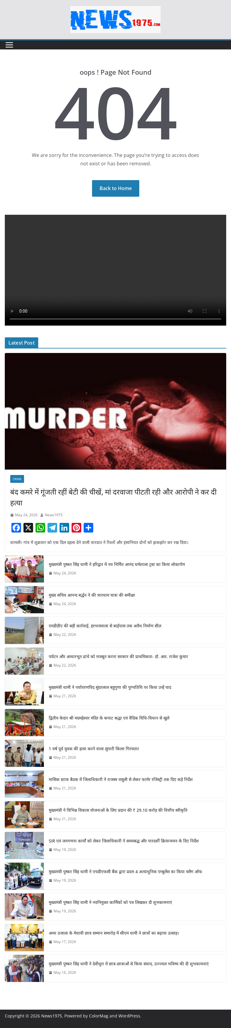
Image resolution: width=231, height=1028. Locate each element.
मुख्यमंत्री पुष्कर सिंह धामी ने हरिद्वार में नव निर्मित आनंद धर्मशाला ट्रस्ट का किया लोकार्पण (117, 564)
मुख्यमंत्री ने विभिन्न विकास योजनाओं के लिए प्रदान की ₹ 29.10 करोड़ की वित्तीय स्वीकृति (118, 810)
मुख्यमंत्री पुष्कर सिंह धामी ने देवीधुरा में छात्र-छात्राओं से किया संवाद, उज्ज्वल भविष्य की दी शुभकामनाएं (129, 964)
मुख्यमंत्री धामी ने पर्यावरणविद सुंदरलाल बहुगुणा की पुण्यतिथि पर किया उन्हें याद (110, 687)
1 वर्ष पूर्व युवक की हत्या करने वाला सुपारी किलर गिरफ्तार (94, 748)
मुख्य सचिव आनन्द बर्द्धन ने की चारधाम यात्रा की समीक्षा (92, 595)
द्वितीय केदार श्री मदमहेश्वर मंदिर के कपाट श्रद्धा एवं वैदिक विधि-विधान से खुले (109, 718)
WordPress (129, 1016)
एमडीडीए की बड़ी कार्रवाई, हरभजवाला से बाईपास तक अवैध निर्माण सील (105, 626)
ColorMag (98, 1016)
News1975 (54, 514)
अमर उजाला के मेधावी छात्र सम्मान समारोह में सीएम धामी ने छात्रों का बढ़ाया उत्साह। (114, 933)
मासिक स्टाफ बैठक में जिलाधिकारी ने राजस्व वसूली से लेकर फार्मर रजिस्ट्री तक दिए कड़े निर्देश (121, 779)
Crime (17, 479)
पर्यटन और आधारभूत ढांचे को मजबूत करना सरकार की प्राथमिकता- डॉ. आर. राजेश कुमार (118, 656)
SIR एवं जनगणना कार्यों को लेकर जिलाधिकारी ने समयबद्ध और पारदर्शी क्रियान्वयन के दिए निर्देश (124, 841)
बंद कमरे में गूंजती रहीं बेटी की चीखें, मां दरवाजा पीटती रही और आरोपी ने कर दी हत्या (113, 497)
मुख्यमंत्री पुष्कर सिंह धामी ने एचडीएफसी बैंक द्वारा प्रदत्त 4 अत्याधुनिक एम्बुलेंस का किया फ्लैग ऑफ (125, 871)
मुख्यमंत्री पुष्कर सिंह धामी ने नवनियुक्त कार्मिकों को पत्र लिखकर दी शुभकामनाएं (110, 902)
